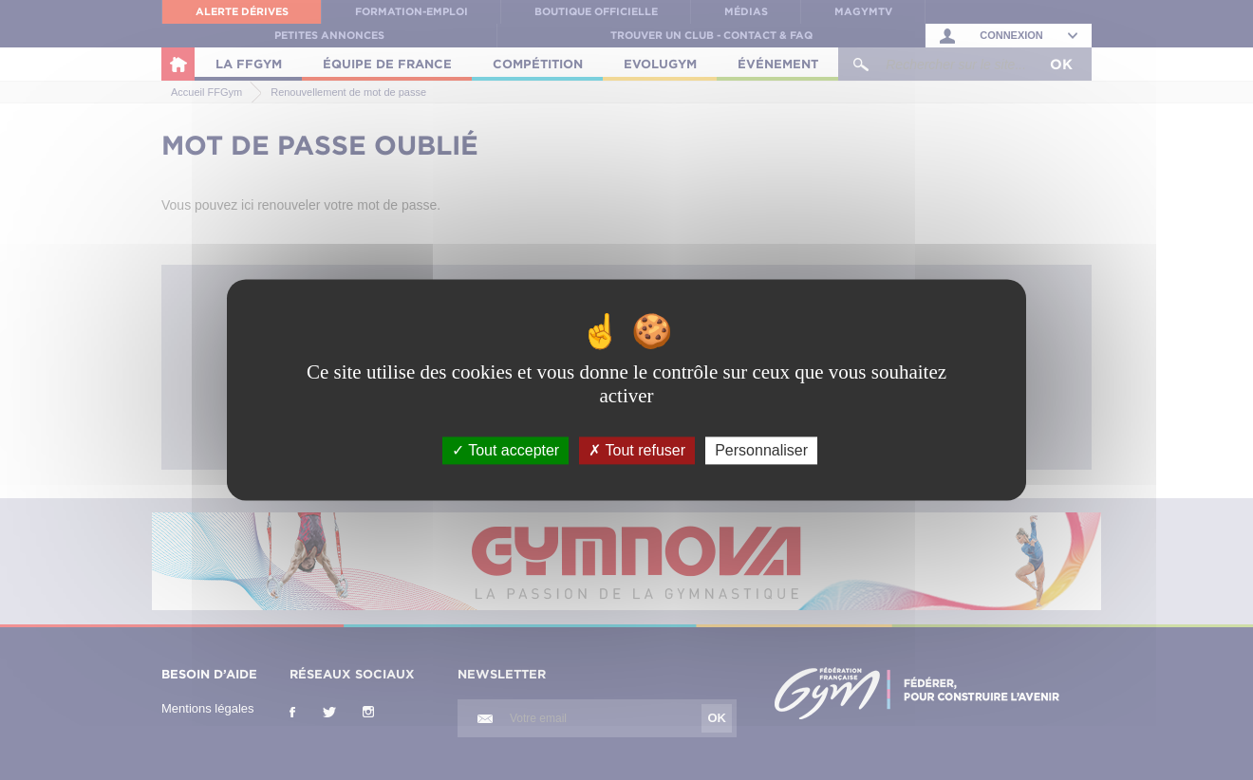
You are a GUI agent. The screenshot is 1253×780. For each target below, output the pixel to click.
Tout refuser (637, 450)
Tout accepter (505, 450)
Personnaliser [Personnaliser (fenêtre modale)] (761, 450)
